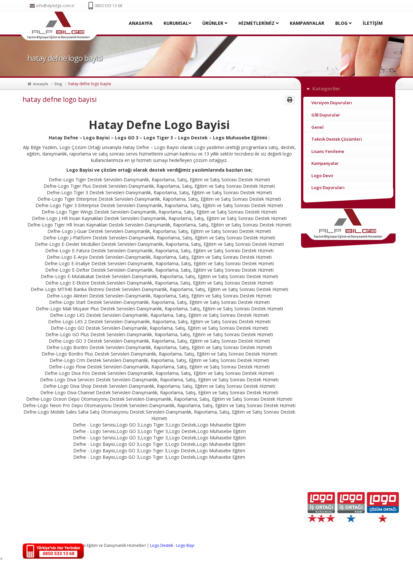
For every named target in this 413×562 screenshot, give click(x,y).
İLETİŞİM (373, 23)
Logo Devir (322, 175)
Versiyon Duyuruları (331, 102)
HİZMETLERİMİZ (258, 23)
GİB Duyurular (325, 115)
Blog (58, 83)
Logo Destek (161, 545)
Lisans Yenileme (327, 151)
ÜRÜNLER (214, 23)
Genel (317, 127)
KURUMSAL (177, 23)
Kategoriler (326, 88)
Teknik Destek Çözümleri (336, 139)
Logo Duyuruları (328, 187)
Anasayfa (40, 83)
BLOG (343, 23)
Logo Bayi (185, 545)
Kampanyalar (325, 163)
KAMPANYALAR (307, 23)
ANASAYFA (141, 23)
